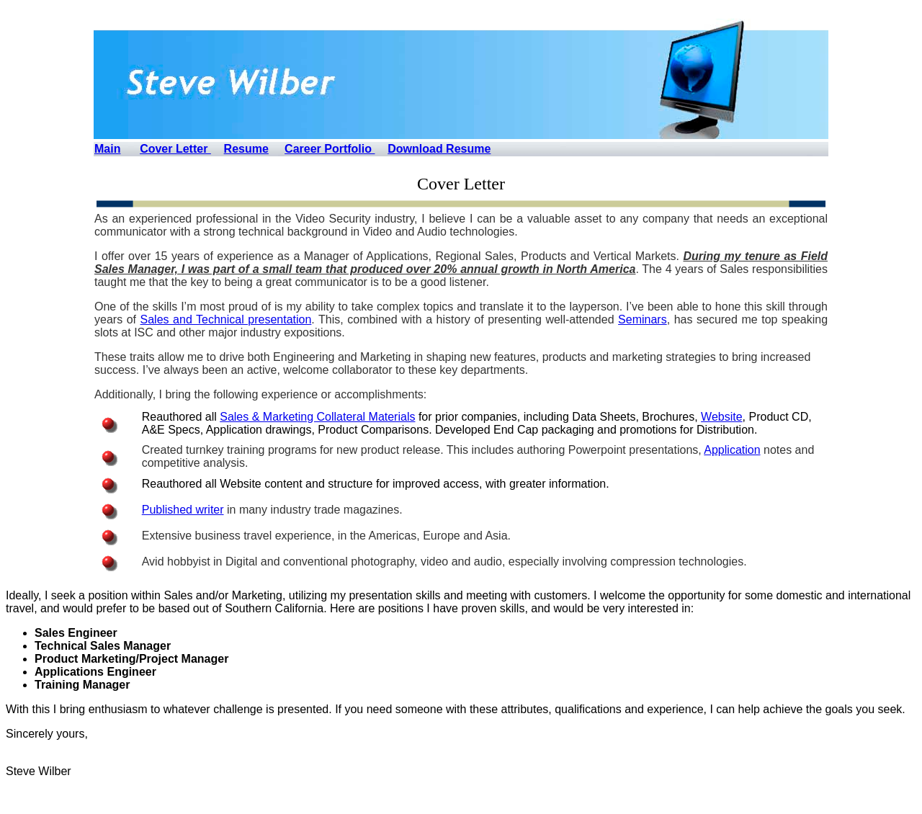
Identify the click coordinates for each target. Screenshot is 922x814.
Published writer (183, 510)
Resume (246, 149)
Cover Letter (175, 149)
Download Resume (439, 149)
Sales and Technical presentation (226, 319)
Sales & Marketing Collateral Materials (317, 417)
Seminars (642, 319)
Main (107, 149)
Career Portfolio (330, 149)
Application (732, 450)
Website (722, 417)
